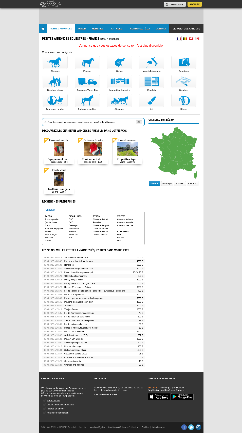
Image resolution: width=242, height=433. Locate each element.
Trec (71, 237)
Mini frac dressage (72, 346)
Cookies (145, 427)
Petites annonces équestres (60, 404)
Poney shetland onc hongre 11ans (79, 283)
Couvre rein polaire (72, 361)
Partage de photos (56, 408)
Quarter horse (51, 222)
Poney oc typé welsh (73, 280)
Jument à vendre (100, 228)
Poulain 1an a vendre (73, 339)
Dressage (73, 225)
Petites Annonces (61, 28)
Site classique (158, 427)
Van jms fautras (71, 309)
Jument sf (68, 305)
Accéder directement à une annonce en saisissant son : (80, 122)
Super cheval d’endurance (76, 257)
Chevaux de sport (101, 225)
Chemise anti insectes (74, 365)
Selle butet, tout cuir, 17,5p (76, 335)
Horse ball (73, 234)
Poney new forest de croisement (78, 261)
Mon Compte (177, 4)
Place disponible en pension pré (78, 272)
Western (72, 231)
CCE (71, 222)
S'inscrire (195, 4)
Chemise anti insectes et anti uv (78, 357)
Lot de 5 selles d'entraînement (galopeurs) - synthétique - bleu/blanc (94, 291)
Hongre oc (69, 265)
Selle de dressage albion (75, 350)
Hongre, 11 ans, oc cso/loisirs (77, 287)
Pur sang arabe (52, 219)
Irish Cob (49, 237)
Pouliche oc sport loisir (74, 294)
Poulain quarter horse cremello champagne (83, 298)
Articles (116, 28)
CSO (71, 219)
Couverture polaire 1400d (75, 354)
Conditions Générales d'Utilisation (123, 427)
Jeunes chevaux (100, 234)
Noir (119, 234)
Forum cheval (53, 400)
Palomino (49, 231)
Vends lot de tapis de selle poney (79, 320)
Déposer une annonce (186, 28)
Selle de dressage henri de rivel (78, 268)
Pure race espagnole (54, 228)
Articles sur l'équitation (58, 412)
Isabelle (120, 237)
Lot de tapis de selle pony (75, 324)
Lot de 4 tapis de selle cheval (77, 317)
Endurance (74, 228)
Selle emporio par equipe (75, 342)
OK (139, 122)
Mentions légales (97, 427)
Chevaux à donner (125, 219)
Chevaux (50, 209)
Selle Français (51, 234)
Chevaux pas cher (125, 225)
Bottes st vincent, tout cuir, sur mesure (81, 328)
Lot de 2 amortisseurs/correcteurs (79, 313)
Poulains (97, 222)
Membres (97, 28)
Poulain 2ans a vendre (74, 331)
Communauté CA (140, 28)
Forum (82, 28)
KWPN (48, 240)
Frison (47, 225)
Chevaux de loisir (100, 231)
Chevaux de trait (100, 219)
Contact (161, 28)
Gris (119, 240)
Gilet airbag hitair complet (75, 276)
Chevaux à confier (125, 222)
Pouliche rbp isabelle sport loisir (78, 302)
